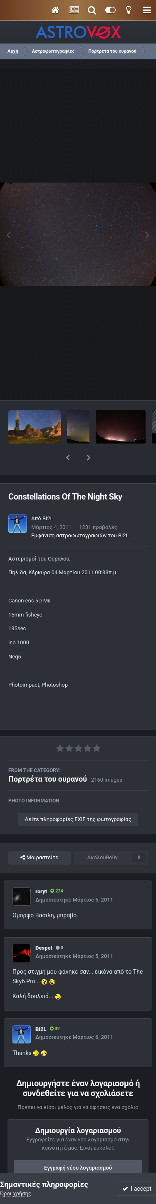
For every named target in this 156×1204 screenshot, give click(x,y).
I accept (136, 1188)
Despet (43, 926)
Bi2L (47, 497)
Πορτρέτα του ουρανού (47, 757)
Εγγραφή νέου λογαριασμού (78, 1146)
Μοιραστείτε (39, 836)
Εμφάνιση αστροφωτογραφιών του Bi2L (80, 514)
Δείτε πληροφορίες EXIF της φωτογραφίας (78, 798)
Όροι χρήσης (15, 1193)
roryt (41, 870)
